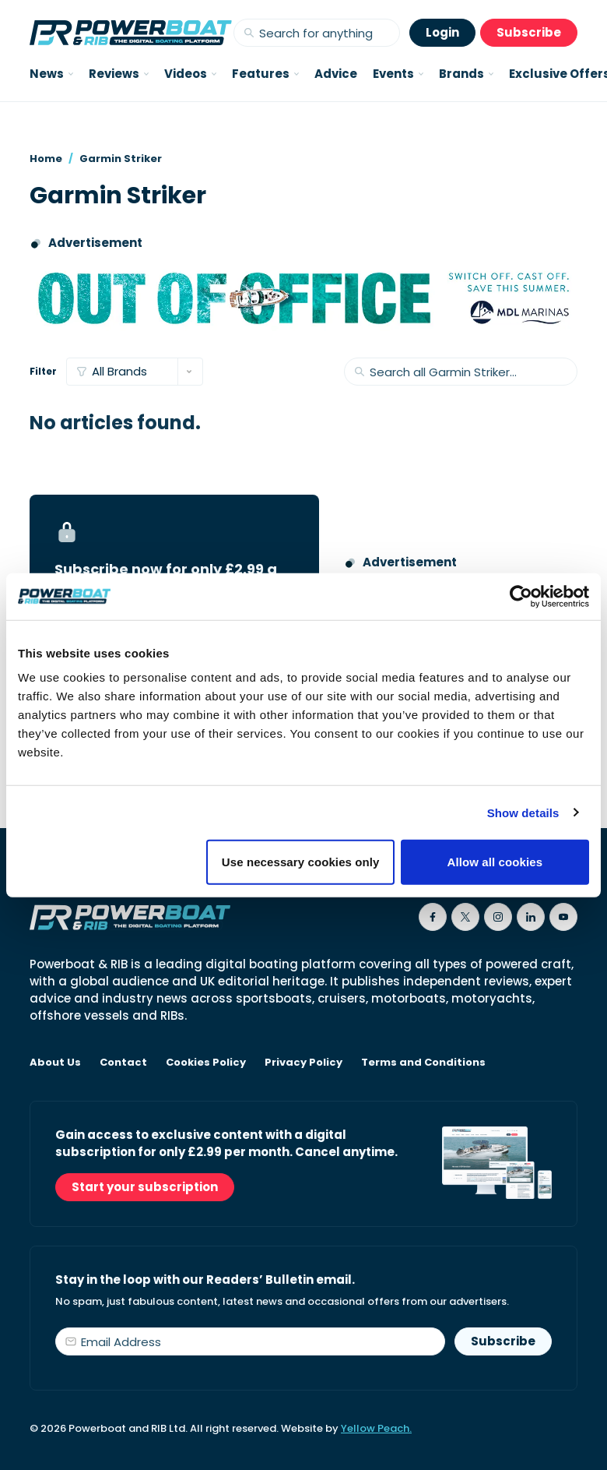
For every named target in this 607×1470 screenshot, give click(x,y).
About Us (55, 1063)
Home (46, 158)
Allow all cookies (495, 862)
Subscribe (528, 32)
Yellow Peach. (376, 1428)
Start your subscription (145, 1187)
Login (442, 32)
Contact (123, 1063)
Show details (523, 812)
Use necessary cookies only (301, 862)
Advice (335, 73)
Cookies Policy (206, 1063)
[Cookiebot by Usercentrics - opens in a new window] (521, 596)
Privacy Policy (303, 1063)
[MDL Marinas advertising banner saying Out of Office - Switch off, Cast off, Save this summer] (303, 298)
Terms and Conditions (423, 1063)
